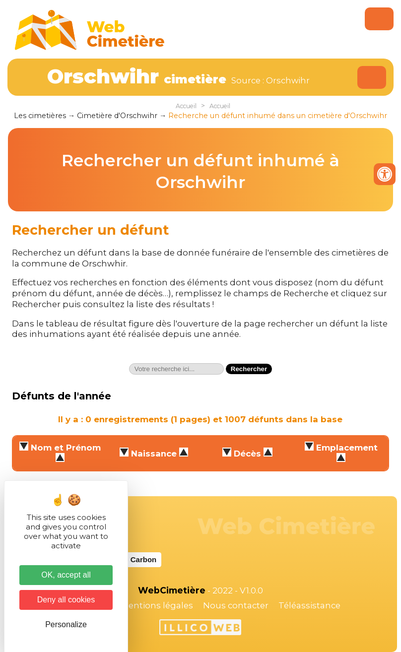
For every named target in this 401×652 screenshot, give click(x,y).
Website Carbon (128, 559)
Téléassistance (309, 605)
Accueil (186, 106)
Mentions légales (157, 605)
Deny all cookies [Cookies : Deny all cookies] (66, 599)
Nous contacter (235, 605)
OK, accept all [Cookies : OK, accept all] (66, 575)
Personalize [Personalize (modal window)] (66, 624)
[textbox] (176, 369)
